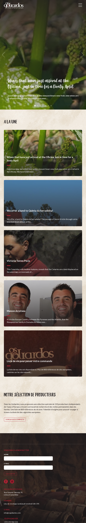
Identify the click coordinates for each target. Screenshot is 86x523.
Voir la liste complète (15, 419)
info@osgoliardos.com (12, 513)
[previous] (4, 55)
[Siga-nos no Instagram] (12, 481)
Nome (6, 454)
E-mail (6, 463)
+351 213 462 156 (11, 522)
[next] (82, 55)
